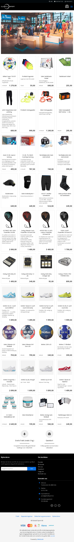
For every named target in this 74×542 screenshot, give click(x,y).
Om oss (40, 466)
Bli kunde (41, 464)
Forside (40, 462)
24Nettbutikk (40, 539)
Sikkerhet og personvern (42, 516)
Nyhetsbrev (56, 516)
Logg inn (41, 471)
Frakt (17, 516)
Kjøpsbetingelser (27, 516)
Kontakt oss (42, 473)
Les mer (53, 535)
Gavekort (41, 469)
